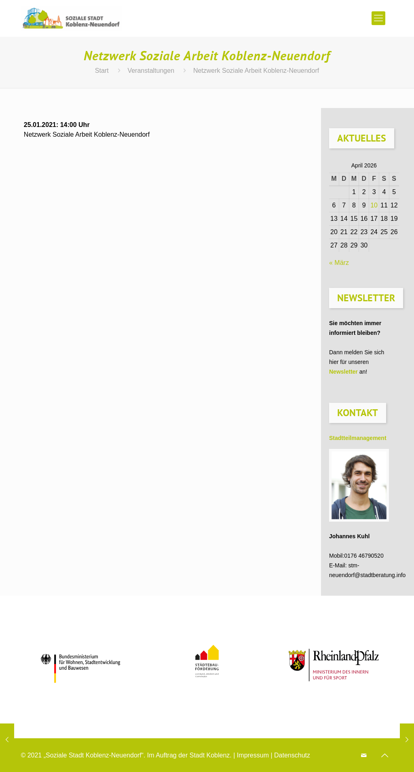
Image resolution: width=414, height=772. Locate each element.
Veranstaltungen (150, 70)
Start (102, 70)
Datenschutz (292, 755)
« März (339, 262)
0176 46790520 (363, 555)
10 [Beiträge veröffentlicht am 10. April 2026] (374, 205)
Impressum (253, 755)
